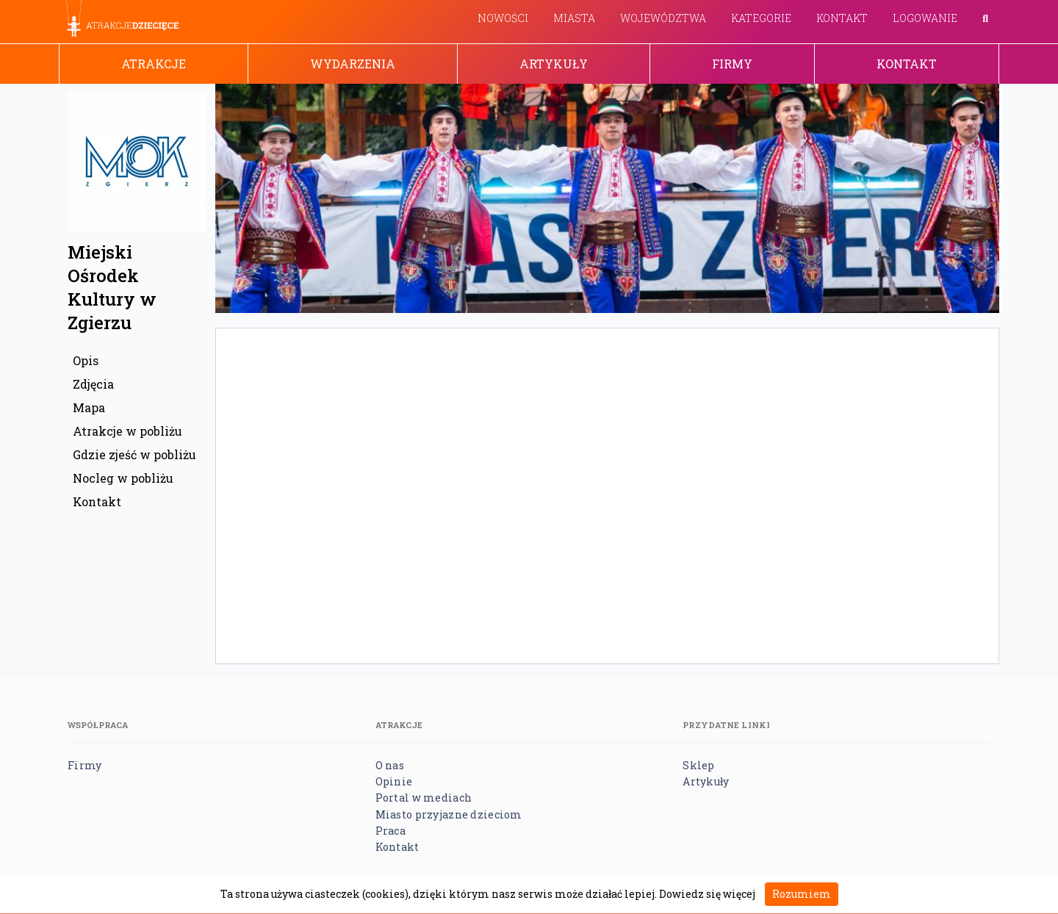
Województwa (663, 18)
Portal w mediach (423, 798)
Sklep (698, 765)
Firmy (732, 63)
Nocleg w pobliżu (123, 478)
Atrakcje (153, 63)
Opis (85, 360)
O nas (389, 765)
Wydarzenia (352, 63)
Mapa (89, 407)
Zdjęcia (93, 384)
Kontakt (842, 18)
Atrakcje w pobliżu (127, 431)
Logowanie (925, 18)
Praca (390, 831)
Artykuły (553, 63)
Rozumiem (801, 894)
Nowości (503, 18)
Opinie (394, 781)
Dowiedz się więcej (707, 894)
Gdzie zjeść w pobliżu (134, 454)
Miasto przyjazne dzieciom (448, 814)
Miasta (574, 18)
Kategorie (761, 18)
